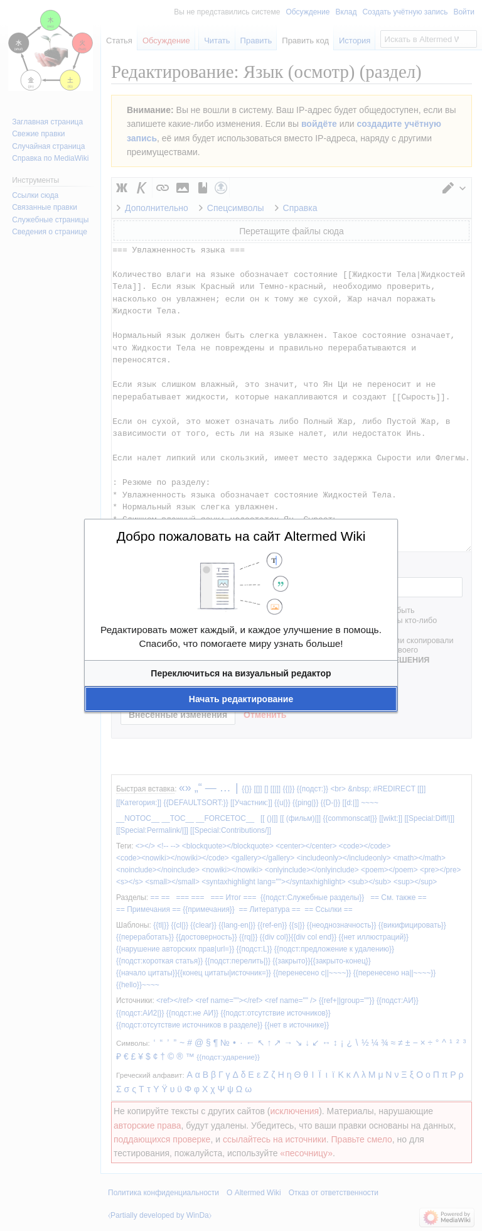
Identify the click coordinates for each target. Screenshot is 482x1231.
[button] (241, 673)
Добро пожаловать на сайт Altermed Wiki (241, 536)
